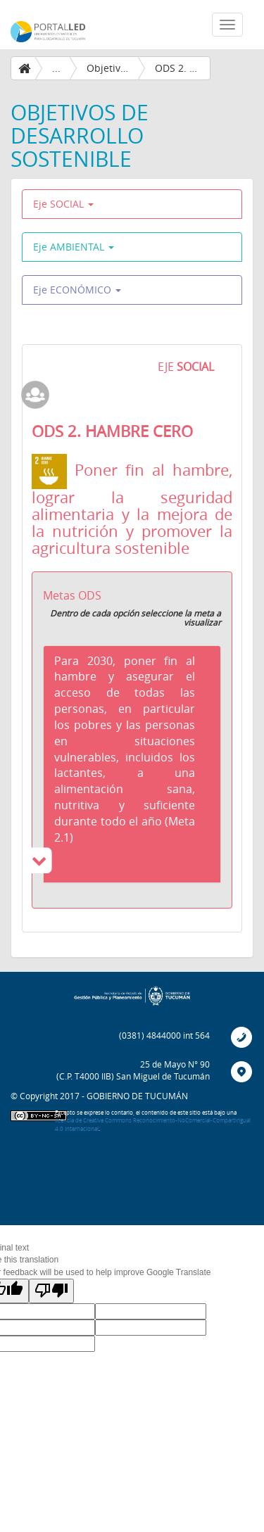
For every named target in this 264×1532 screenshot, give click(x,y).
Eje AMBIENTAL (73, 246)
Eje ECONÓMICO (77, 289)
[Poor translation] (51, 1291)
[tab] (132, 764)
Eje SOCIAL (63, 203)
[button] (132, 764)
